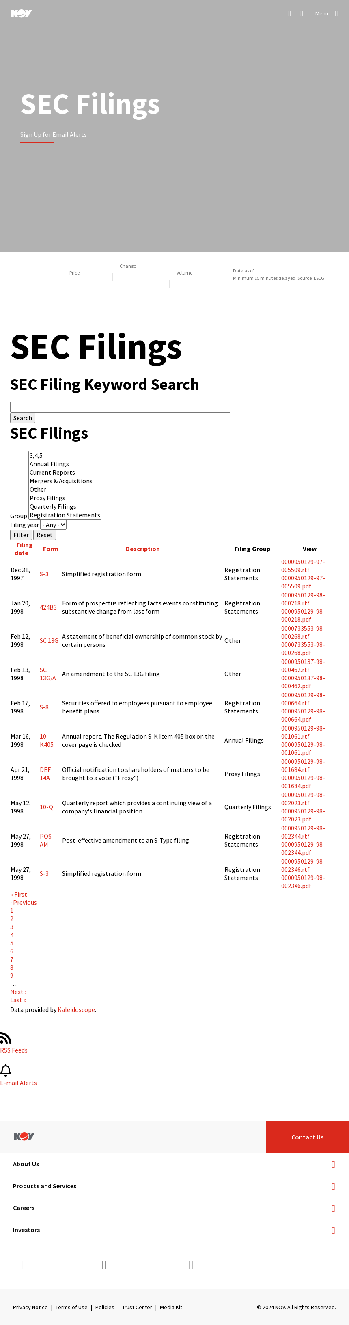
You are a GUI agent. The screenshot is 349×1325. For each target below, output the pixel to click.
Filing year (24, 525)
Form (50, 549)
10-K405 (47, 740)
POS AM (46, 840)
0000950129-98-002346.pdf (303, 881)
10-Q (46, 807)
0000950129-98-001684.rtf (303, 765)
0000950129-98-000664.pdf (303, 715)
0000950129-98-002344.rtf (303, 832)
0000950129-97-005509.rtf (303, 566)
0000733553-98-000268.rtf (303, 632)
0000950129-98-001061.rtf (303, 732)
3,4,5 (65, 455)
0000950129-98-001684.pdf (303, 782)
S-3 (44, 574)
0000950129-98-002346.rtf (303, 865)
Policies (104, 1307)
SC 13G (49, 640)
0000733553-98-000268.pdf (303, 648)
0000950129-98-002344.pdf (303, 848)
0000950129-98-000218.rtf (303, 599)
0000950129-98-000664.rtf (303, 699)
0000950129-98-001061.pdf (303, 748)
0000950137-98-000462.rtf (303, 665)
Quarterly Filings (65, 506)
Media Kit (171, 1307)
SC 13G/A (48, 674)
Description (143, 549)
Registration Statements (65, 515)
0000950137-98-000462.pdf (303, 682)
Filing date (25, 548)
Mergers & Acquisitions (65, 481)
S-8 (44, 707)
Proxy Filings (65, 498)
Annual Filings (65, 464)
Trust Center (137, 1307)
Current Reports (65, 472)
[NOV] (21, 13)
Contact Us (307, 1137)
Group (18, 516)
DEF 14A (45, 773)
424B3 (48, 607)
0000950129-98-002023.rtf (303, 799)
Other (65, 489)
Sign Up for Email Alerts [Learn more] (53, 134)
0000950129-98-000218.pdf (303, 615)
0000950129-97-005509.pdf (303, 582)
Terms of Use (72, 1307)
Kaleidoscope (76, 1009)
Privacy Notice (30, 1307)
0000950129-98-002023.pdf (303, 815)
